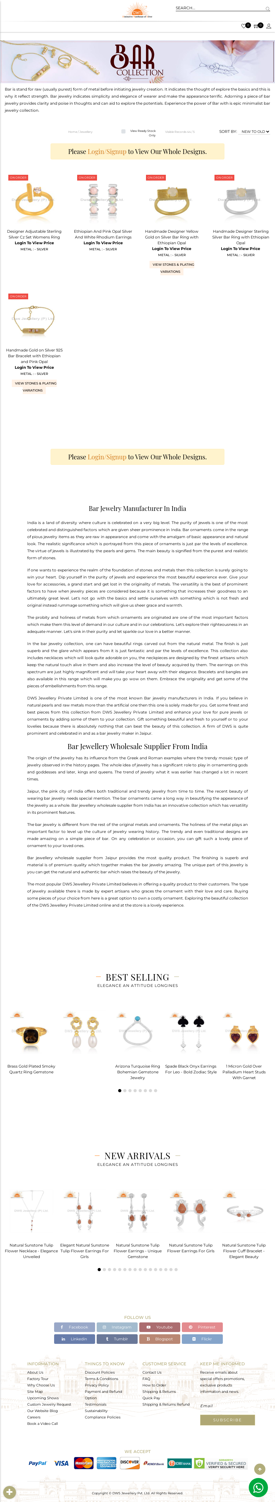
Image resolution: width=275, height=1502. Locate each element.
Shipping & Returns (159, 1391)
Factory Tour (37, 1379)
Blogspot (160, 1339)
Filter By (10, 1492)
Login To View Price (34, 242)
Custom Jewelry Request (49, 1404)
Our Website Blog (42, 1411)
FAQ (146, 1379)
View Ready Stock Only (143, 133)
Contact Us (151, 1372)
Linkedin (74, 1339)
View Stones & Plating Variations (173, 268)
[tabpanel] (31, 1040)
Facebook (74, 1327)
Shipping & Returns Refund (166, 1404)
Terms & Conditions (101, 1379)
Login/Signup (107, 151)
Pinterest (202, 1327)
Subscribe (227, 1419)
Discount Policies (100, 1372)
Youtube (160, 1327)
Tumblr (117, 1339)
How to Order (154, 1385)
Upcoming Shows (43, 1398)
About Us (35, 1372)
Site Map (35, 1391)
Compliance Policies (102, 1417)
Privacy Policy (97, 1385)
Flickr (202, 1339)
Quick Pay (151, 1398)
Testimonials (95, 1404)
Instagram (117, 1327)
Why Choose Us (41, 1385)
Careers (33, 1417)
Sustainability (96, 1411)
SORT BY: (228, 131)
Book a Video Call (42, 1423)
